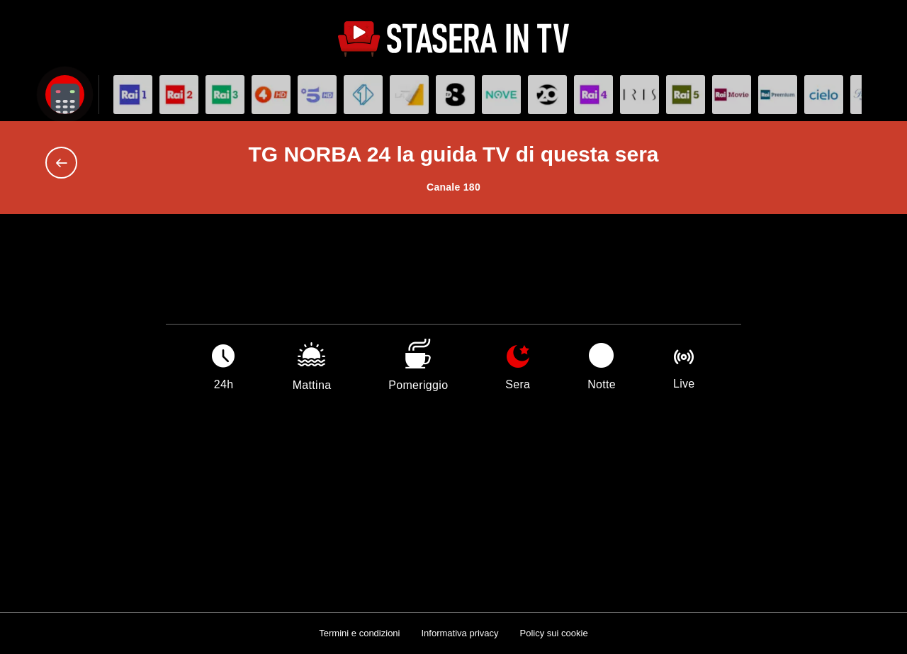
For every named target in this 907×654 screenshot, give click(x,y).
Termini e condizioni (359, 633)
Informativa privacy (459, 633)
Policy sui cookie (554, 633)
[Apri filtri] (64, 94)
